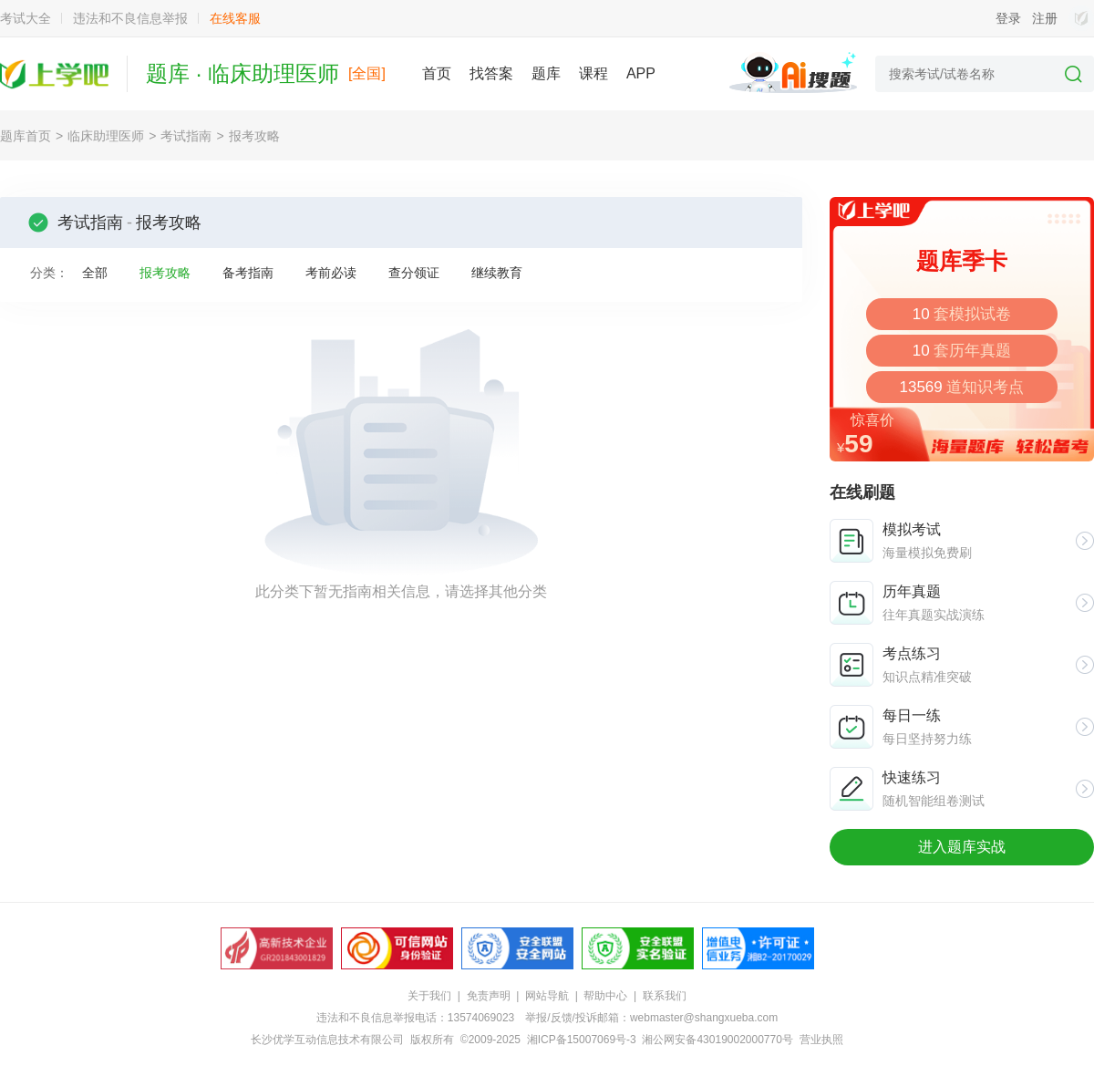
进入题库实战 (962, 846)
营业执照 (821, 1039)
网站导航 (547, 995)
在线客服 (235, 18)
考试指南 (186, 135)
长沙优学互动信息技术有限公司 (327, 1039)
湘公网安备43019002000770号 (717, 1039)
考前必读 (330, 272)
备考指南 (248, 272)
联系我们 (664, 995)
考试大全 (25, 18)
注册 (1045, 18)
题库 (546, 73)
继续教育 (496, 272)
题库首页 (25, 135)
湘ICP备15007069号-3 (581, 1039)
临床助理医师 (105, 135)
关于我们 (429, 995)
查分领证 (413, 272)
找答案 (491, 73)
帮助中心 (605, 995)
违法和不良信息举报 (130, 18)
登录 (1008, 18)
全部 (95, 272)
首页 (436, 73)
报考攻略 (254, 135)
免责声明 (489, 995)
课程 (593, 73)
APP (640, 73)
